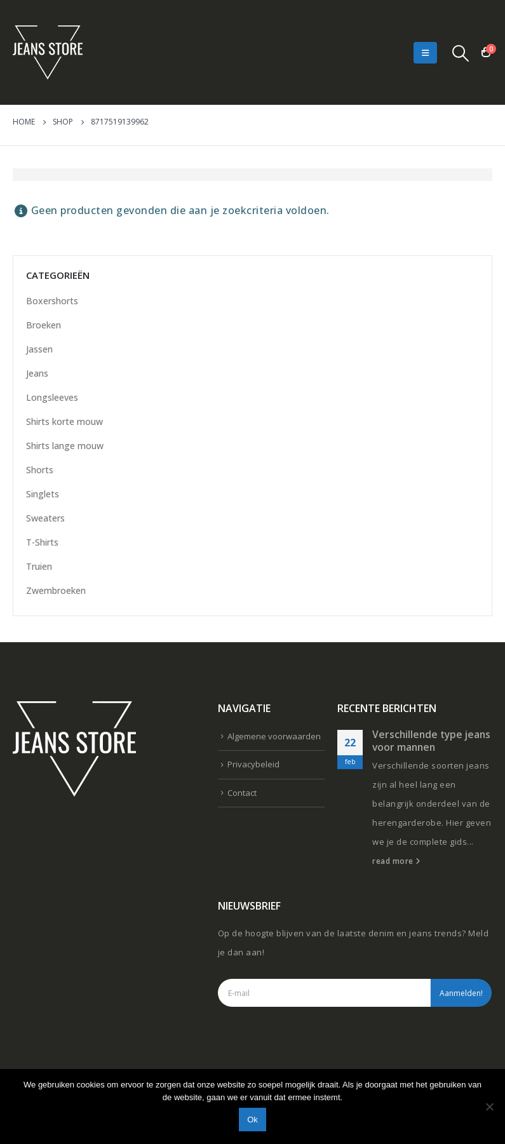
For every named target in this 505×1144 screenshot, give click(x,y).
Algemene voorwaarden (274, 736)
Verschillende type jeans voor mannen (431, 740)
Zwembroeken (56, 590)
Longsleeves (52, 397)
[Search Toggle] (461, 52)
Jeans (37, 373)
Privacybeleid (253, 764)
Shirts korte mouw (64, 421)
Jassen (39, 349)
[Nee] (489, 1106)
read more (396, 861)
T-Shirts (42, 542)
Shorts (39, 470)
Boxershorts (52, 301)
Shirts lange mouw (65, 446)
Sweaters (45, 518)
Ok (252, 1119)
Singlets (42, 494)
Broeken (43, 325)
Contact (242, 792)
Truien (39, 566)
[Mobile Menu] (425, 53)
